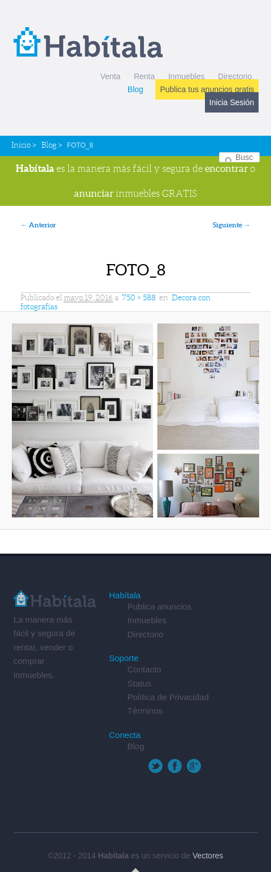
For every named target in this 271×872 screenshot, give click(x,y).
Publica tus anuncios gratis (207, 89)
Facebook (175, 766)
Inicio (20, 144)
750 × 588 (139, 297)
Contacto (144, 669)
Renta (144, 76)
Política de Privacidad (167, 697)
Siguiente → (232, 224)
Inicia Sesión (231, 102)
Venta (110, 76)
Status (139, 683)
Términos (145, 710)
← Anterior (38, 224)
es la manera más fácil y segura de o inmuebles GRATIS (135, 180)
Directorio (235, 76)
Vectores (208, 855)
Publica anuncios (159, 606)
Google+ (194, 766)
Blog (135, 89)
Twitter (155, 766)
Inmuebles (186, 76)
